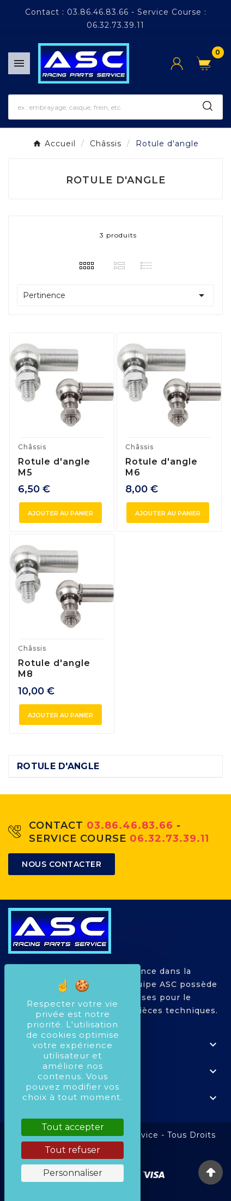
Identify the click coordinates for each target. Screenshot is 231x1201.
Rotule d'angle (58, 766)
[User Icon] (184, 63)
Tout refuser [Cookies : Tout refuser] (72, 1150)
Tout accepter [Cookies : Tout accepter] (72, 1127)
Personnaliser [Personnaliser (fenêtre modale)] (72, 1173)
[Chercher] (101, 107)
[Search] (207, 106)
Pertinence (115, 295)
